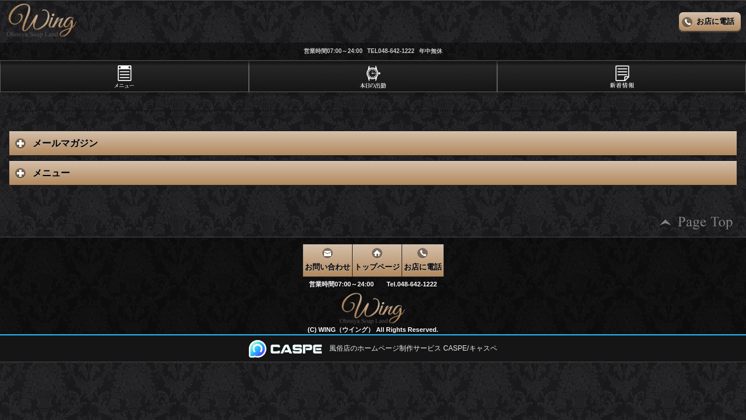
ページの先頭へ (696, 223)
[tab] (124, 76)
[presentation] (124, 76)
